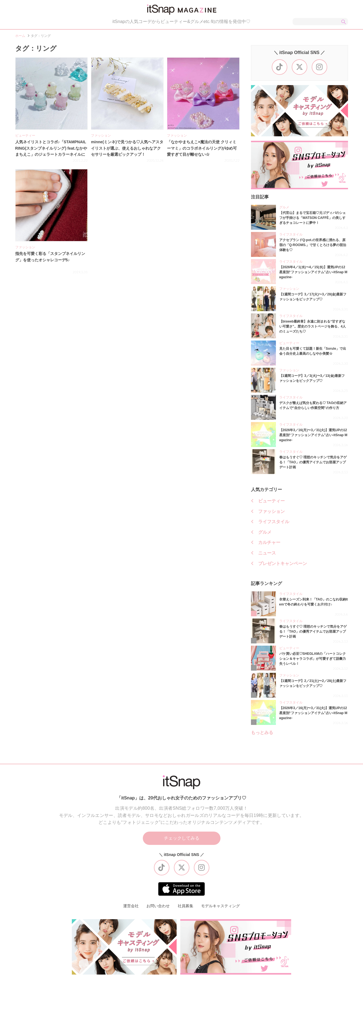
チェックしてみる (181, 838)
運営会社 (131, 906)
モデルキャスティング (220, 906)
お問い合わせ (158, 906)
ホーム (20, 36)
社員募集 (185, 906)
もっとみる (262, 732)
